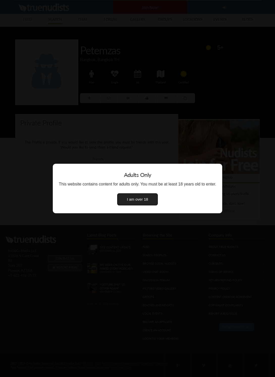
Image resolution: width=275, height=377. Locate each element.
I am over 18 (137, 199)
